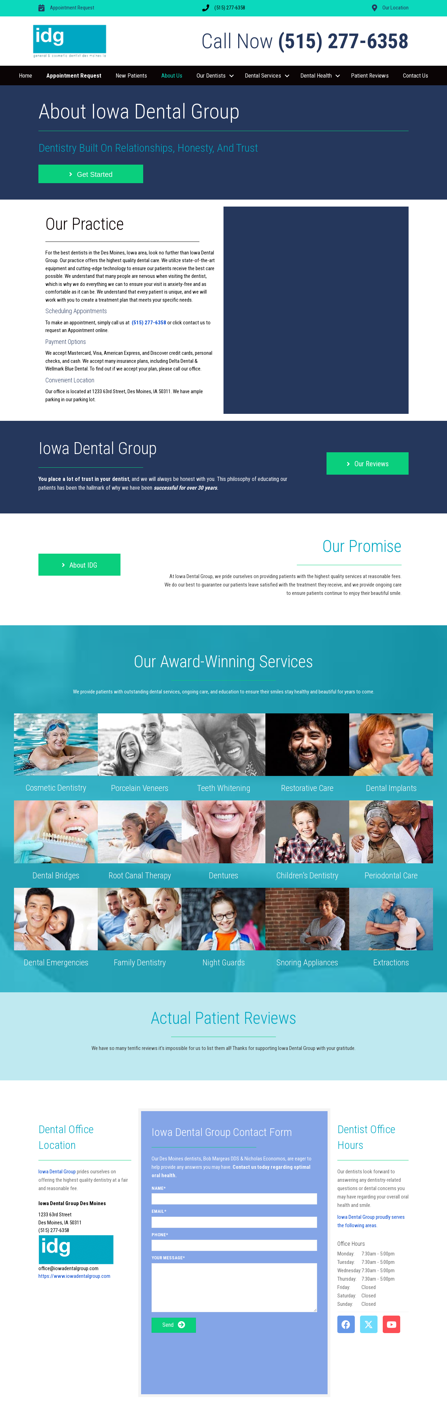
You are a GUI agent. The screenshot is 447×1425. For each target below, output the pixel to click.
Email (158, 1211)
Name (157, 1188)
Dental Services (263, 75)
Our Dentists (211, 75)
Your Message (167, 1257)
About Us (171, 75)
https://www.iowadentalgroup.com (74, 1276)
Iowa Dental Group (57, 1171)
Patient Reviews (370, 75)
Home (25, 75)
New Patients (131, 75)
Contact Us (415, 75)
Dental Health (316, 75)
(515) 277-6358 (149, 322)
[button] (231, 75)
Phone (159, 1234)
